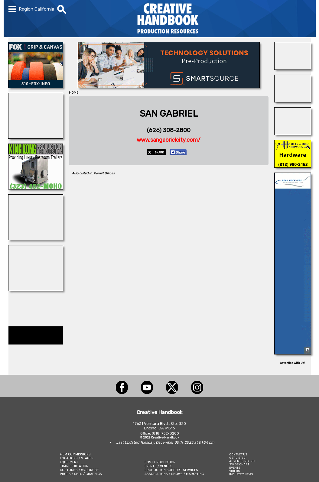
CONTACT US (238, 454)
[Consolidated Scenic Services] (293, 133)
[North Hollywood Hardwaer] (293, 166)
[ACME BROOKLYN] (35, 238)
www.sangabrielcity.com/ (168, 140)
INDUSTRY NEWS (241, 474)
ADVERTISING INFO (242, 461)
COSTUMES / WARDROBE (79, 470)
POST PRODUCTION (160, 462)
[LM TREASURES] (35, 137)
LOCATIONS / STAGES (76, 458)
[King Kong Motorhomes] (35, 187)
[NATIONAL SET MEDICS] (293, 68)
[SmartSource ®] (168, 86)
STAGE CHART (239, 464)
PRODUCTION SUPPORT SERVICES (171, 470)
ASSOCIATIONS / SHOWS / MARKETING (174, 474)
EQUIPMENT (69, 462)
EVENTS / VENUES (158, 466)
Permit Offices (104, 173)
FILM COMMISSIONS (75, 454)
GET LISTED (237, 457)
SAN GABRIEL (169, 113)
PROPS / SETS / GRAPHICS (81, 474)
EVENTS (234, 467)
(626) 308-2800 (168, 130)
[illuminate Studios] (35, 289)
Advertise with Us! (292, 362)
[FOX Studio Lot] (35, 86)
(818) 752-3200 (165, 433)
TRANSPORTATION (74, 466)
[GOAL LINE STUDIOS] (293, 100)
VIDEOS (234, 471)
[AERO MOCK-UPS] (293, 352)
